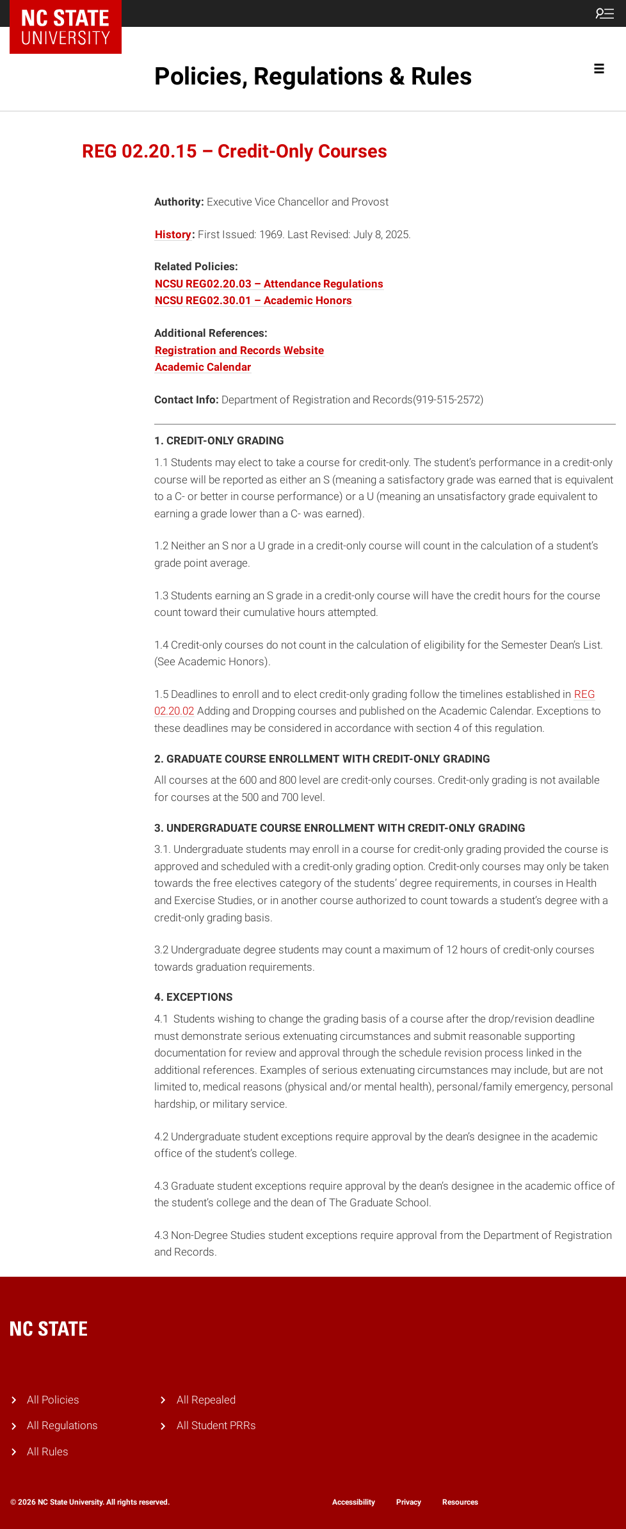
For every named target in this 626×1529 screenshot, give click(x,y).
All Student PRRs (216, 1426)
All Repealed (206, 1400)
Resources (460, 1502)
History (173, 235)
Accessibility (353, 1502)
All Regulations (62, 1426)
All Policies (53, 1400)
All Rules (47, 1452)
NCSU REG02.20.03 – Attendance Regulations (269, 284)
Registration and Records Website (239, 350)
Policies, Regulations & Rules (313, 76)
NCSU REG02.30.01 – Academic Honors (253, 301)
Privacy (408, 1502)
